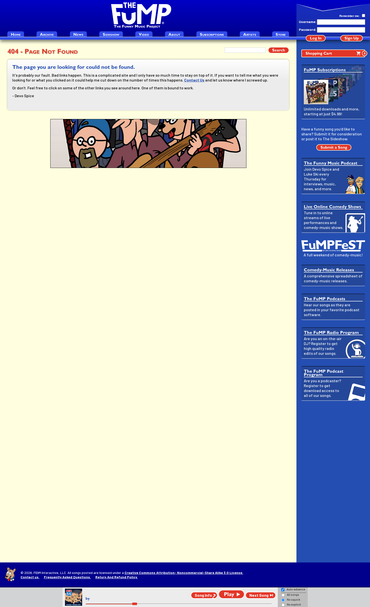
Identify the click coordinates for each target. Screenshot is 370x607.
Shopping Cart (335, 53)
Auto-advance (296, 589)
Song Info (203, 595)
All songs (293, 594)
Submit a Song (333, 147)
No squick (293, 599)
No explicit (294, 604)
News (78, 34)
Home (16, 34)
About (174, 34)
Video (144, 34)
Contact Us (194, 80)
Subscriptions (212, 34)
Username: (307, 22)
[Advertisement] (333, 481)
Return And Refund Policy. (116, 577)
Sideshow (111, 34)
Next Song (258, 595)
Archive (47, 34)
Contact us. (30, 577)
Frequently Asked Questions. (67, 577)
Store (281, 34)
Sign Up (351, 38)
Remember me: (349, 15)
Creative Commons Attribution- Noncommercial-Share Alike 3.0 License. (184, 573)
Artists (249, 34)
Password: (307, 29)
